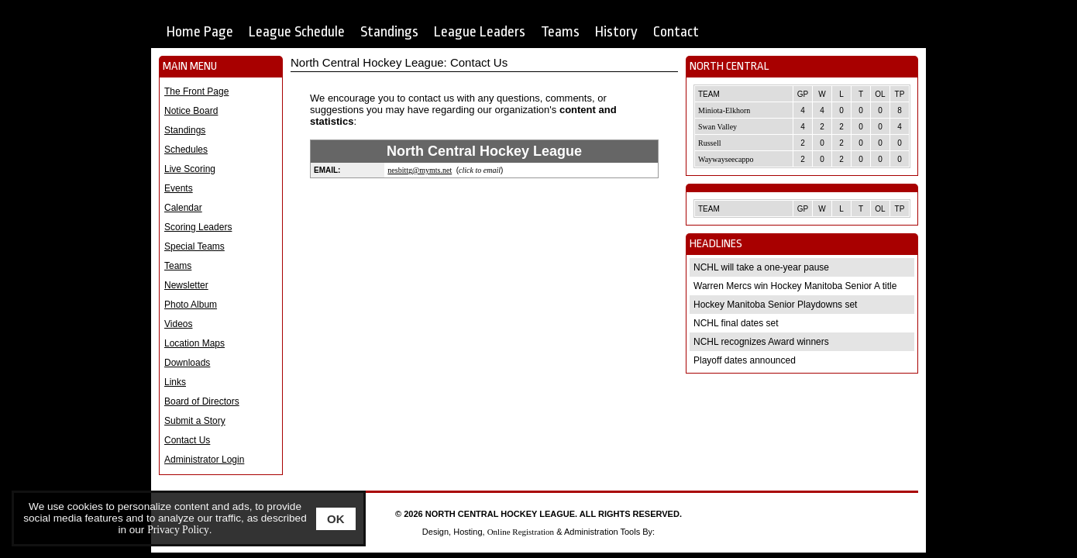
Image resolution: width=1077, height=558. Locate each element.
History (616, 31)
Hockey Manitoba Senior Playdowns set (775, 304)
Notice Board (191, 110)
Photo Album (190, 304)
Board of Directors (201, 401)
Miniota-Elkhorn (724, 110)
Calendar (183, 207)
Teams (560, 31)
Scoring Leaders (198, 227)
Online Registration (520, 531)
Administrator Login (204, 459)
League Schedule (297, 31)
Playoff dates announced (744, 360)
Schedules (186, 149)
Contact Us (187, 440)
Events (178, 188)
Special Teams (194, 246)
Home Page (200, 31)
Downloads (187, 362)
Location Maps (194, 343)
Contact (676, 31)
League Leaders (479, 31)
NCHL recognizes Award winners (761, 341)
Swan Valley (717, 126)
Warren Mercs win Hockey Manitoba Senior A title (794, 286)
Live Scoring (189, 169)
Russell (709, 143)
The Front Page (196, 91)
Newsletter (186, 285)
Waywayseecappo (725, 159)
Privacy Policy (178, 530)
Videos (178, 324)
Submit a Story (194, 420)
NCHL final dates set (736, 323)
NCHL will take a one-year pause (761, 267)
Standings (389, 31)
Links (175, 382)
